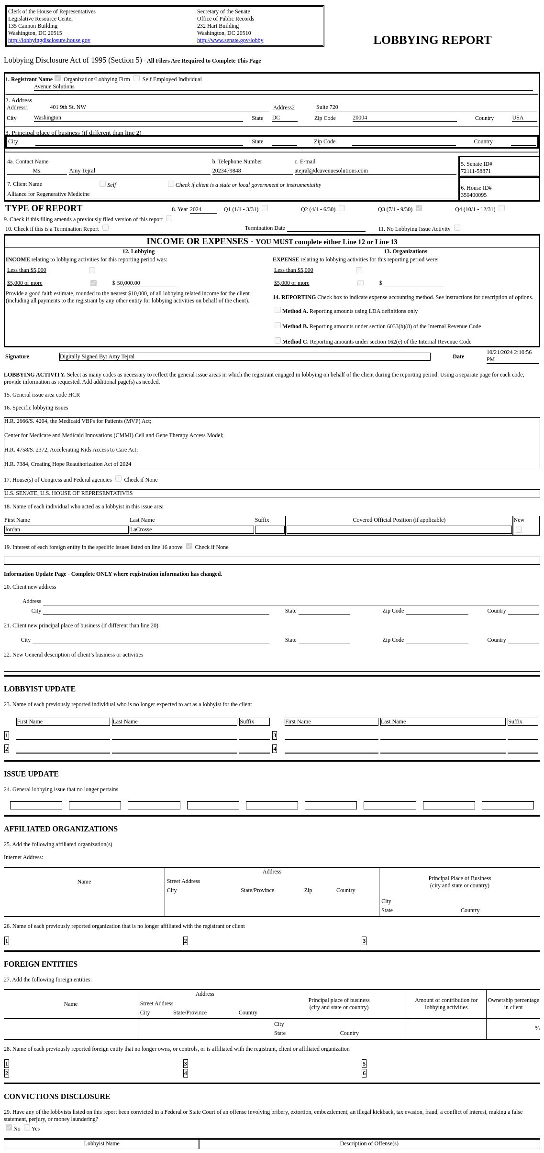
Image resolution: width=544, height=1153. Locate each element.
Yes (32, 1128)
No (14, 1128)
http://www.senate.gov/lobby (230, 40)
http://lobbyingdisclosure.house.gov (49, 40)
